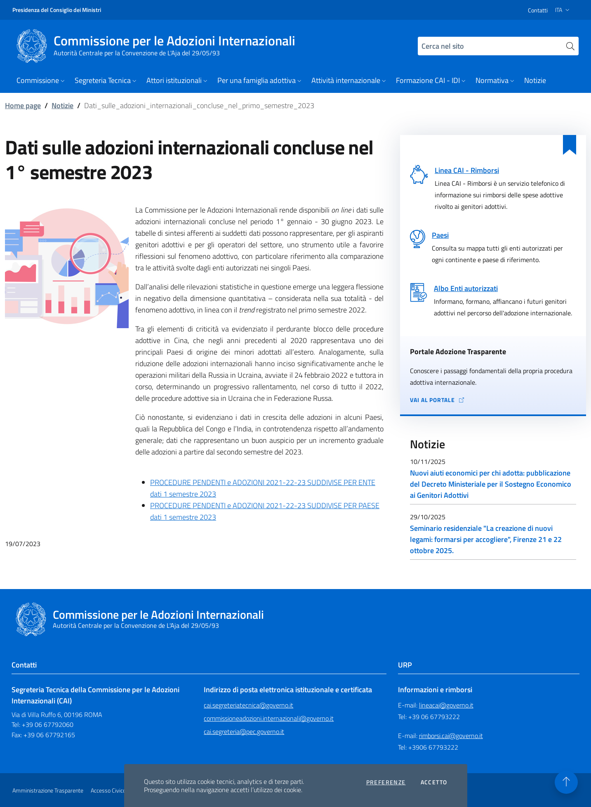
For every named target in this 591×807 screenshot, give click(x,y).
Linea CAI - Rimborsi (467, 170)
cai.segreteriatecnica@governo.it (248, 705)
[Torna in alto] (566, 782)
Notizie (62, 105)
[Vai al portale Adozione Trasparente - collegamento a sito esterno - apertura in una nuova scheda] (493, 400)
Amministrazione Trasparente (47, 790)
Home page (23, 105)
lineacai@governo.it (446, 705)
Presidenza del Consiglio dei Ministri (56, 9)
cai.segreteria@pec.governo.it (244, 731)
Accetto (434, 782)
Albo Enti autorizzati (466, 288)
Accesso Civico (108, 790)
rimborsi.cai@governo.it (451, 736)
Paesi (440, 235)
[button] (41, 81)
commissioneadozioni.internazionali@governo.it (269, 718)
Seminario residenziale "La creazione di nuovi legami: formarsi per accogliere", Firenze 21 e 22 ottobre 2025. (486, 539)
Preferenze (386, 782)
